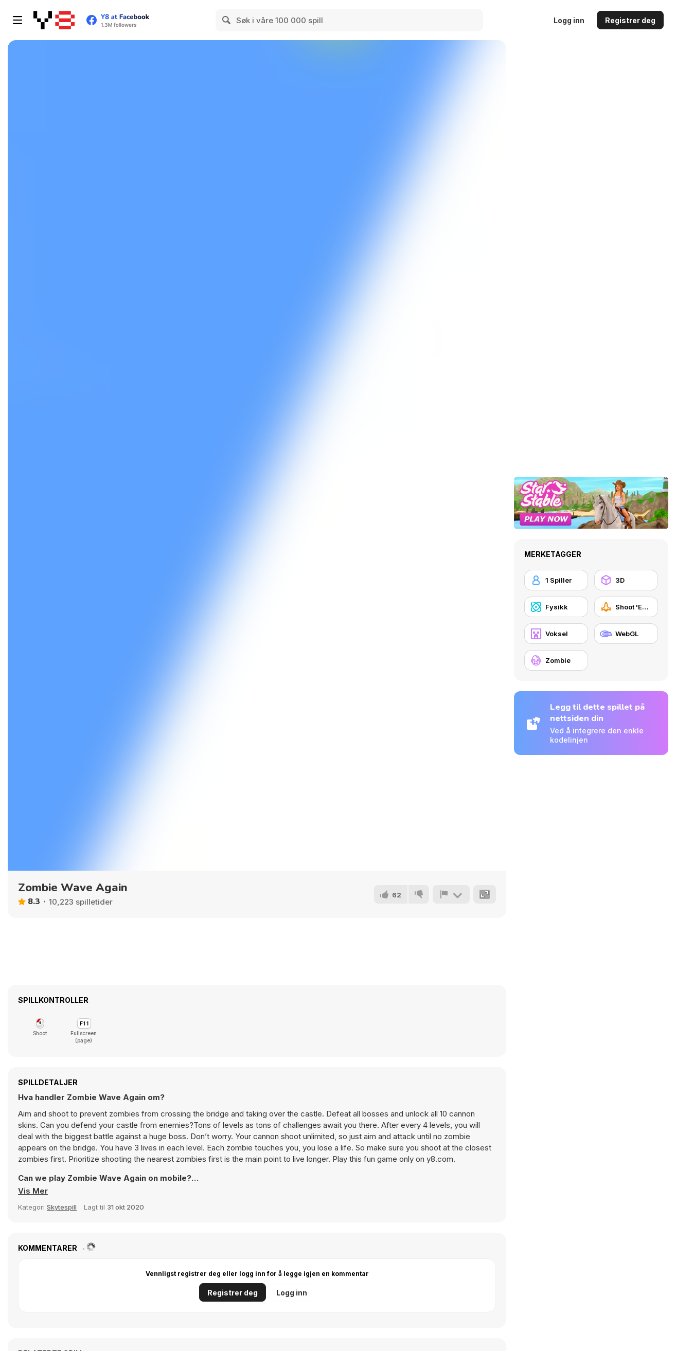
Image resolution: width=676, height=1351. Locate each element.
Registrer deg (630, 20)
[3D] (626, 580)
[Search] (227, 20)
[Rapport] (451, 894)
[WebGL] (626, 633)
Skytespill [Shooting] (62, 1207)
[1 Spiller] (556, 580)
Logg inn (569, 20)
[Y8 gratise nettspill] (54, 20)
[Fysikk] (556, 607)
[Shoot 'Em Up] (626, 607)
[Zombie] (556, 660)
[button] (33, 1191)
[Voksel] (556, 633)
